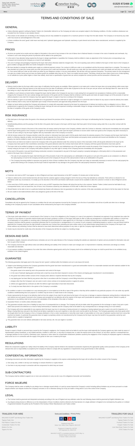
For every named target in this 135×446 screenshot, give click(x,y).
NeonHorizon (72, 435)
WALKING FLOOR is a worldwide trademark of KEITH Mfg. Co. (67, 433)
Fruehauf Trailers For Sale (125, 423)
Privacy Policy (75, 414)
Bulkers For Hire (7, 427)
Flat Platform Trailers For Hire (11, 423)
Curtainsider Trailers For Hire (11, 425)
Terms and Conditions (62, 414)
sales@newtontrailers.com (123, 7)
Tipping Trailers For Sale (125, 420)
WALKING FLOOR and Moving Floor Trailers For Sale (116, 418)
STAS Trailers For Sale (126, 430)
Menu (5, 12)
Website (63, 435)
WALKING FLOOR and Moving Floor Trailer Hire (17, 418)
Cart (129, 12)
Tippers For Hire (7, 430)
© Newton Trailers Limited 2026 (67, 437)
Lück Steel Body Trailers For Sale (122, 427)
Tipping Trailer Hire (8, 420)
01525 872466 (120, 3)
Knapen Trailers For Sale (125, 425)
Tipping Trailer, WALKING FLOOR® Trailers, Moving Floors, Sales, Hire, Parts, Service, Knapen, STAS (10, 5)
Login (122, 12)
